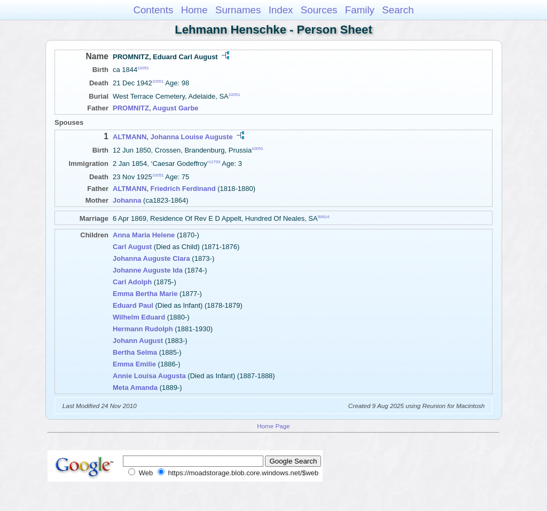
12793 (215, 161)
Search (397, 9)
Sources (319, 9)
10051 (143, 68)
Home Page (273, 425)
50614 (324, 216)
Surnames (238, 9)
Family (359, 9)
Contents (153, 9)
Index (281, 9)
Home (194, 9)
